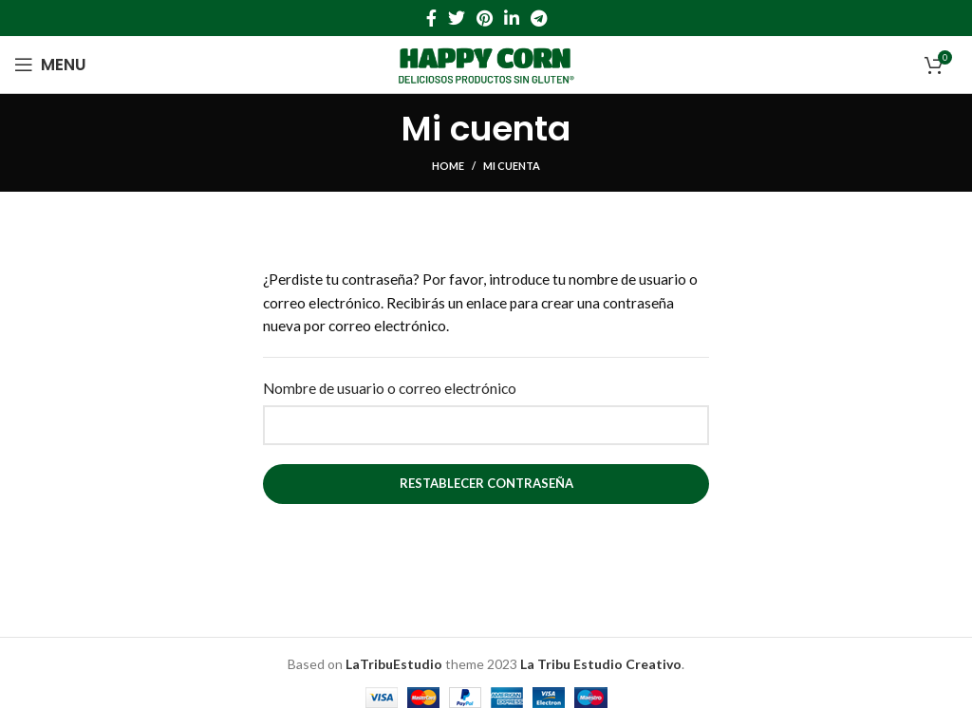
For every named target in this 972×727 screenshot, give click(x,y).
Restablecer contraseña (486, 483)
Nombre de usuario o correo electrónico (389, 388)
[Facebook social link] (431, 18)
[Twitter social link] (456, 18)
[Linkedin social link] (511, 18)
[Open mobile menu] (50, 65)
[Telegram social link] (538, 18)
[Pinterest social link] (484, 18)
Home (448, 165)
